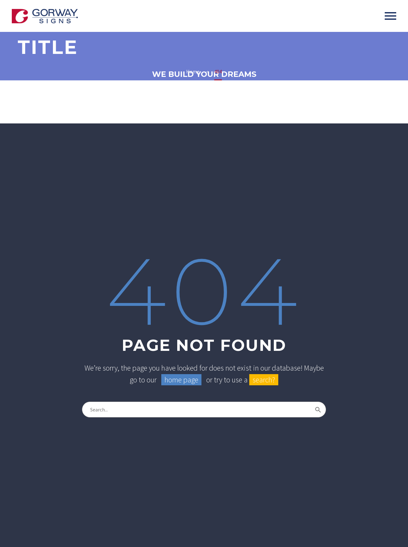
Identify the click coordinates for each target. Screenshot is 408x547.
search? (263, 380)
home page (181, 380)
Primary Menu (390, 16)
